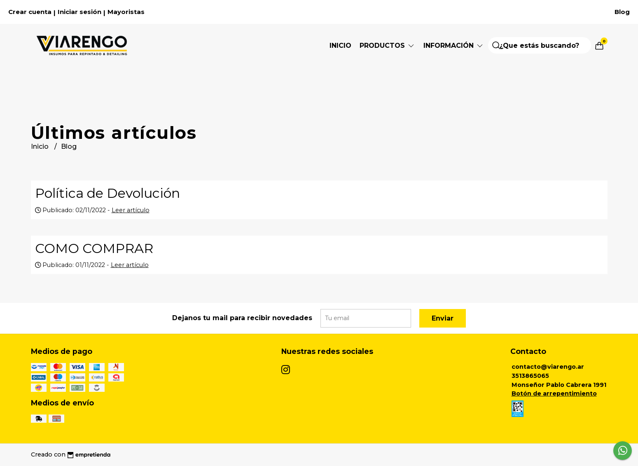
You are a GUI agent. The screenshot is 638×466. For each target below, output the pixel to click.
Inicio (340, 45)
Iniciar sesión (79, 12)
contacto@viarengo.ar (548, 366)
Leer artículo (131, 210)
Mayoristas (126, 12)
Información (453, 45)
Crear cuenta (29, 12)
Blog (622, 12)
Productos (387, 45)
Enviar (442, 318)
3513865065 (530, 375)
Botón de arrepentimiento (554, 393)
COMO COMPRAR (94, 248)
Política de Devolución (107, 193)
